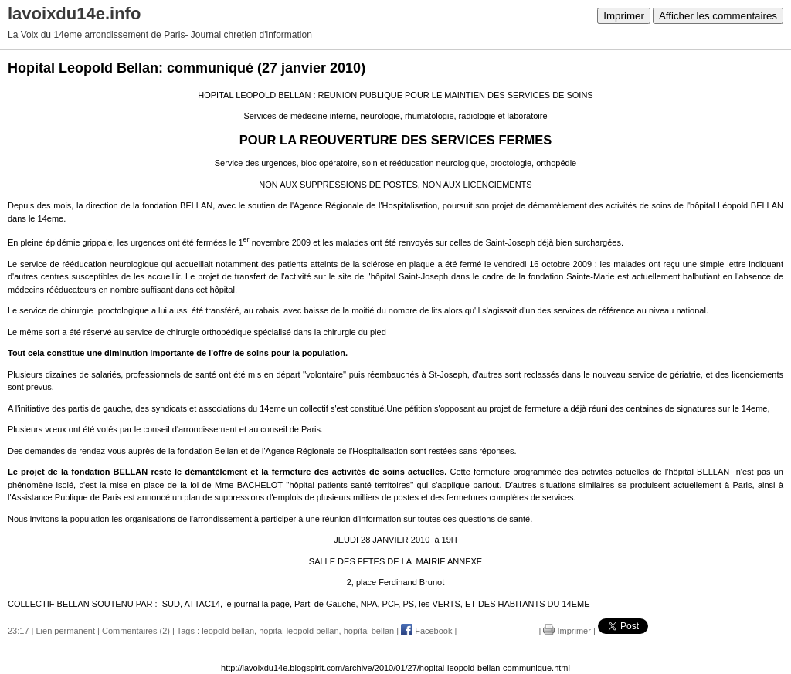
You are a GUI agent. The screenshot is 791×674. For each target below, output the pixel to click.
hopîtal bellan (369, 630)
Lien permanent (65, 630)
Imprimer (623, 16)
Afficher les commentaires (718, 16)
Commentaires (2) (136, 630)
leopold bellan (228, 630)
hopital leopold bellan (298, 630)
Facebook (426, 630)
